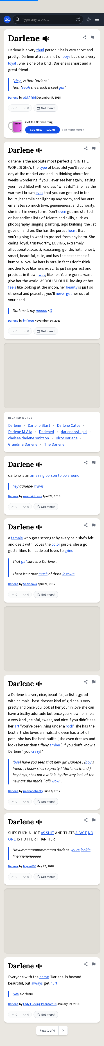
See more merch (73, 130)
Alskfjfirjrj (29, 97)
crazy (35, 751)
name (44, 977)
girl (24, 561)
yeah (26, 87)
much (42, 574)
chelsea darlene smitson (28, 438)
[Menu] (96, 19)
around (73, 475)
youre (75, 850)
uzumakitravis (32, 496)
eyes (39, 193)
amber (55, 745)
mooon (41, 311)
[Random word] (78, 19)
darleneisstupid (74, 432)
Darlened (46, 432)
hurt (53, 983)
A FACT (81, 833)
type (43, 167)
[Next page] (63, 1030)
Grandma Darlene (22, 444)
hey (15, 486)
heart (72, 230)
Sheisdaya (30, 584)
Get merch (45, 108)
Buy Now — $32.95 (42, 130)
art (16, 726)
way (41, 275)
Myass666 (29, 866)
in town (68, 574)
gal (61, 87)
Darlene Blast (39, 425)
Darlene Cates (68, 425)
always (37, 983)
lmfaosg (28, 321)
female (17, 538)
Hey (17, 81)
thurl (40, 50)
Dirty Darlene (66, 438)
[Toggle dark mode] (88, 19)
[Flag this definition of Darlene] (92, 37)
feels (12, 287)
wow (55, 781)
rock (69, 726)
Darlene (13, 97)
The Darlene (54, 444)
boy (17, 762)
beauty (71, 287)
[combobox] (48, 19)
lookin (85, 850)
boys (66, 56)
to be (62, 475)
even (62, 212)
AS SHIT (47, 833)
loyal (12, 63)
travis (38, 486)
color (56, 544)
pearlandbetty (33, 791)
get (69, 293)
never (60, 293)
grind (69, 550)
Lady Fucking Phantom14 (40, 1004)
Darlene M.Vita (20, 432)
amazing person (43, 475)
